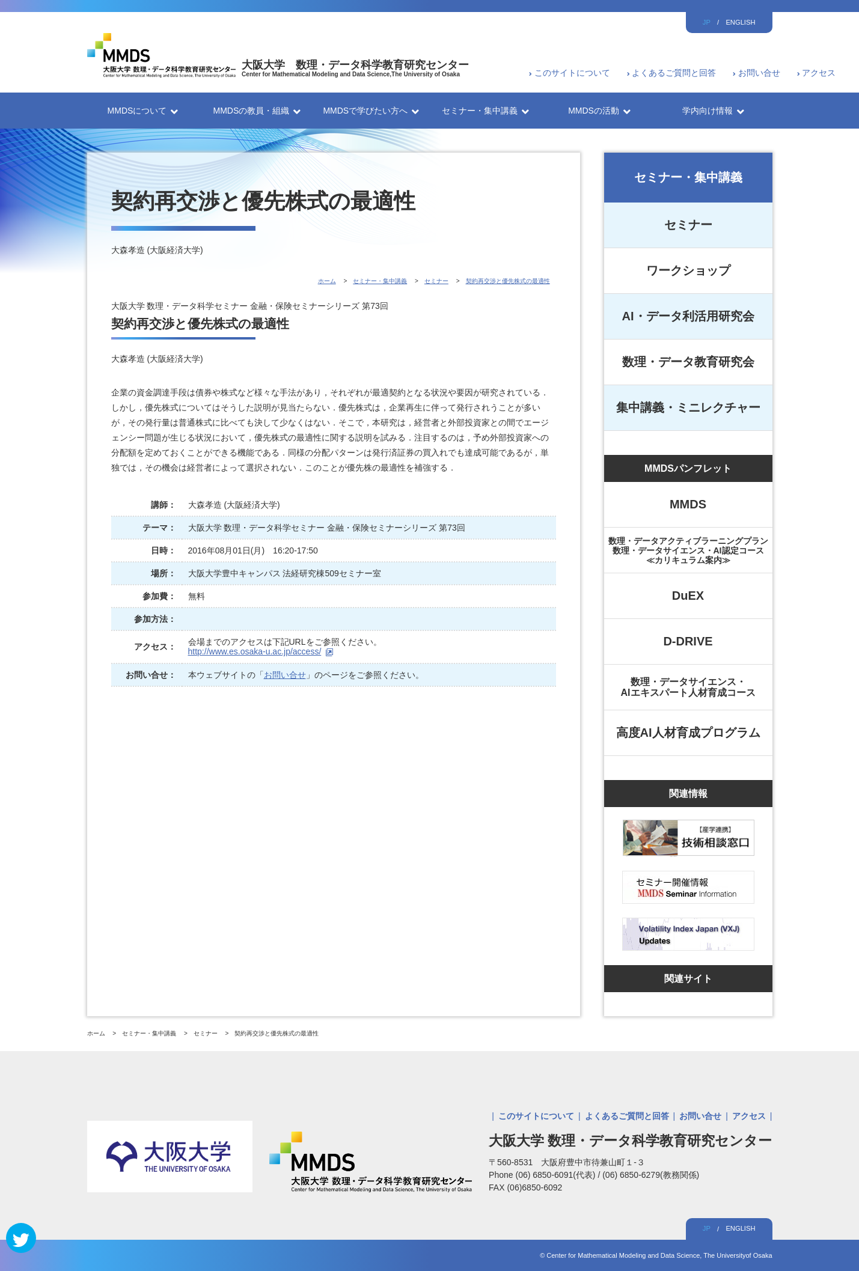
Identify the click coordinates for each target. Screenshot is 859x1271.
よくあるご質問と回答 (674, 73)
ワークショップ (688, 270)
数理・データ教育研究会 (688, 361)
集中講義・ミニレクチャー (688, 407)
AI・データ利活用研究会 (688, 316)
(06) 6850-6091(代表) (556, 1175)
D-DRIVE (687, 641)
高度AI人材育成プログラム (688, 732)
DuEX (688, 595)
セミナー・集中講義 (688, 177)
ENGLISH (740, 22)
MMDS (688, 504)
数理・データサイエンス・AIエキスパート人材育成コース (688, 687)
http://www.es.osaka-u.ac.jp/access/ (255, 651)
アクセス (819, 73)
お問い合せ (759, 73)
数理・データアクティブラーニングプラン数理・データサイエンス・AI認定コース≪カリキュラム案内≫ (688, 550)
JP (707, 22)
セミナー (688, 224)
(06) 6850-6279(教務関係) (650, 1175)
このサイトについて (572, 73)
